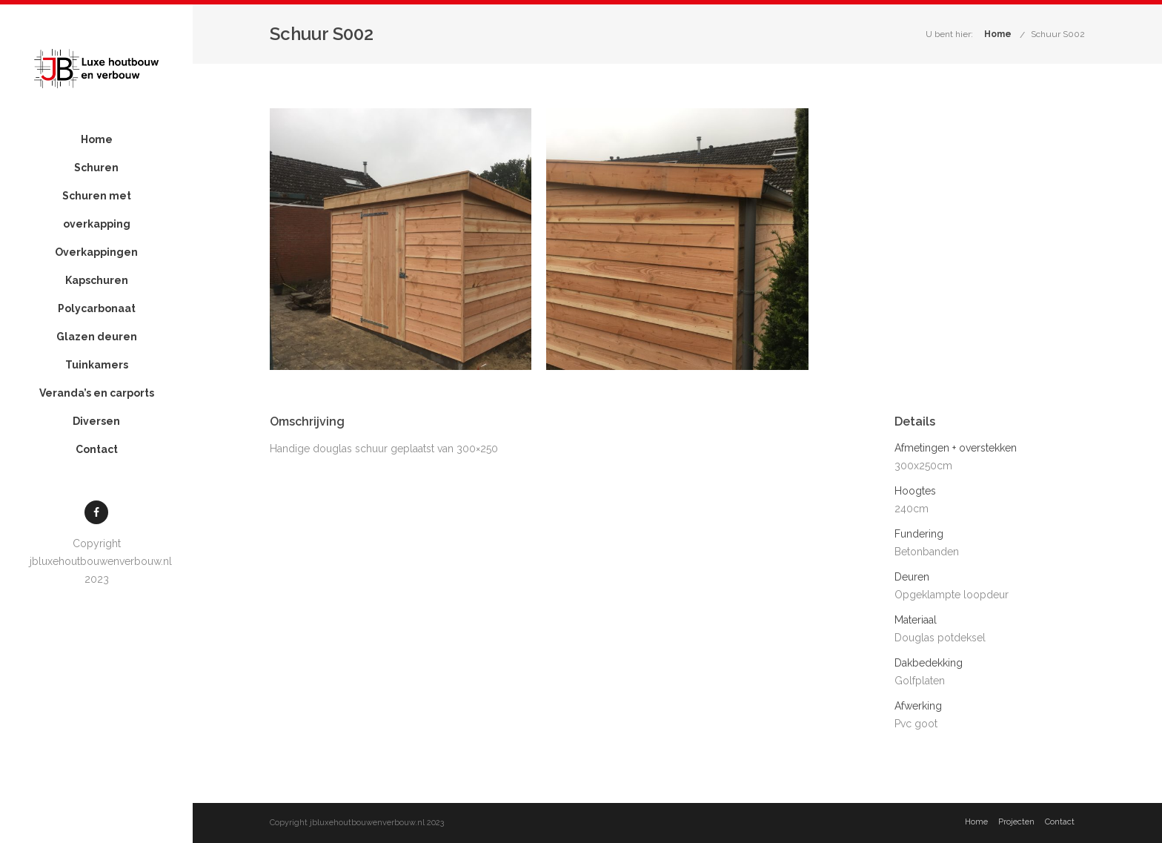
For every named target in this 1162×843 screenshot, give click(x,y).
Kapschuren (96, 280)
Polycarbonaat (97, 308)
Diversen (96, 421)
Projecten (1016, 822)
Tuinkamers (96, 365)
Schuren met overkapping (96, 210)
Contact (97, 449)
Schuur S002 (1058, 34)
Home (97, 139)
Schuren (96, 167)
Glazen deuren (96, 337)
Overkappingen (96, 252)
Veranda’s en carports (96, 393)
